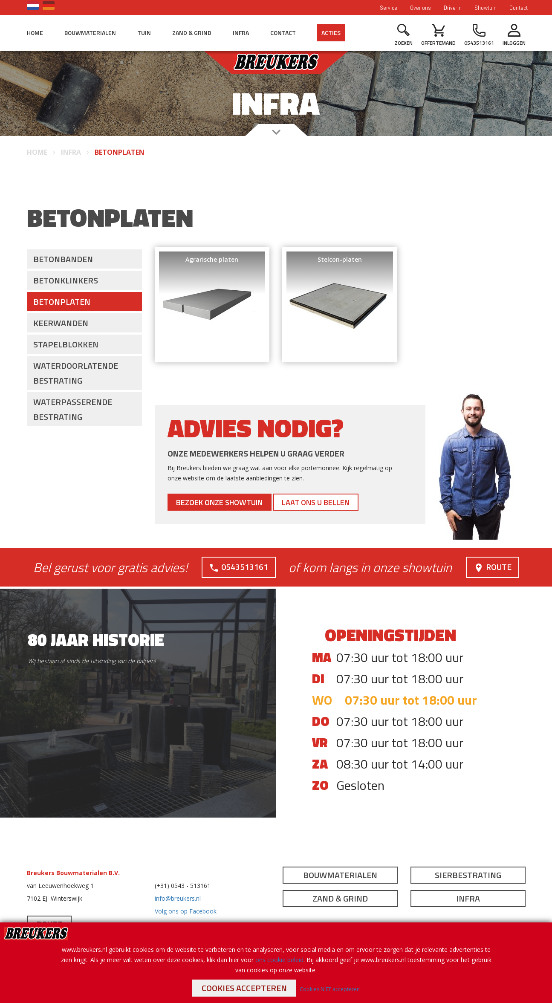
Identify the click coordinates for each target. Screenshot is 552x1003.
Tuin (144, 32)
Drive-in (453, 8)
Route (492, 566)
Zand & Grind (191, 32)
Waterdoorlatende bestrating (75, 373)
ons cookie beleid (279, 960)
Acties (331, 32)
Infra (241, 32)
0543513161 (238, 566)
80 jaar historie (96, 640)
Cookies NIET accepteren (330, 989)
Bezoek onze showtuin (225, 502)
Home (35, 32)
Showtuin (485, 8)
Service (388, 8)
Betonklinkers (65, 280)
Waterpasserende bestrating (72, 409)
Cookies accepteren (244, 987)
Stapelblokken (65, 344)
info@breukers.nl (178, 898)
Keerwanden (60, 323)
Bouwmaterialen (90, 32)
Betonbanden (63, 259)
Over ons (420, 8)
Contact (518, 8)
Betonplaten (61, 301)
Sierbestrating (468, 875)
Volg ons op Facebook (186, 911)
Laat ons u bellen (332, 502)
